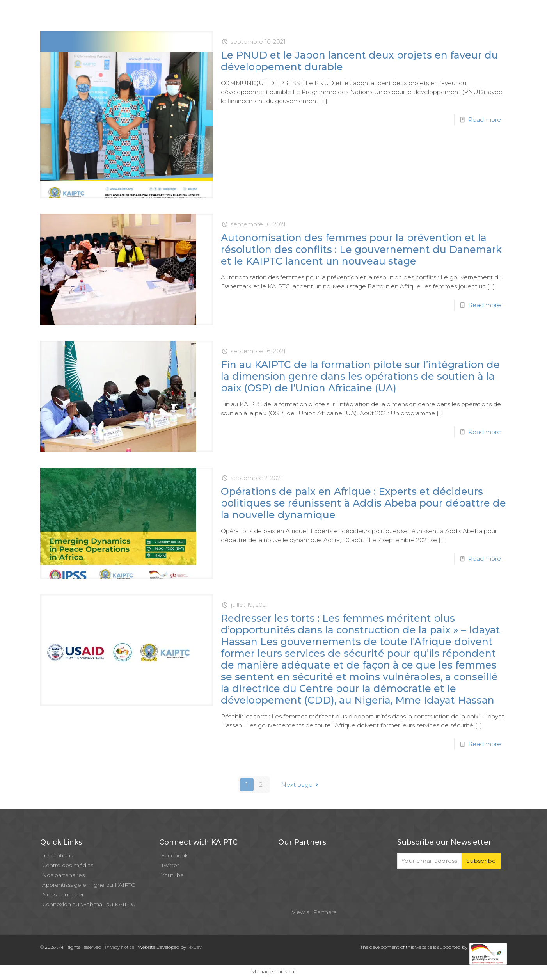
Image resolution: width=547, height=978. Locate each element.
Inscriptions (57, 855)
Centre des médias (67, 865)
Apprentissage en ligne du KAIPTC (88, 885)
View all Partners (314, 912)
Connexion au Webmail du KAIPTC (88, 904)
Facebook (174, 855)
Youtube (172, 875)
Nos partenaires (63, 875)
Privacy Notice (119, 947)
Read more (484, 119)
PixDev (194, 947)
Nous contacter (63, 894)
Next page (301, 784)
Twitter (170, 865)
